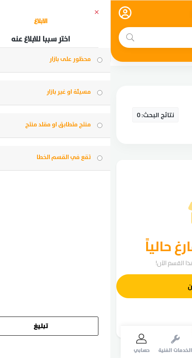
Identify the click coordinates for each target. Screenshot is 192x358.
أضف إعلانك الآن (100, 286)
